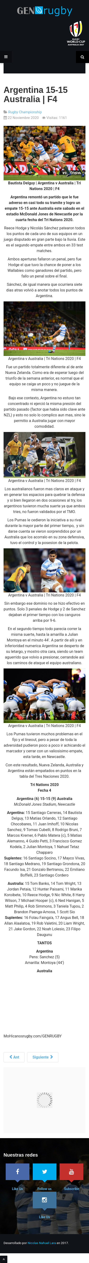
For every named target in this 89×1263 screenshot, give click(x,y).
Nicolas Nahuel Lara (42, 1243)
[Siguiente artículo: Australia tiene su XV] (42, 1057)
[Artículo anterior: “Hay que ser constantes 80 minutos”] (14, 1057)
